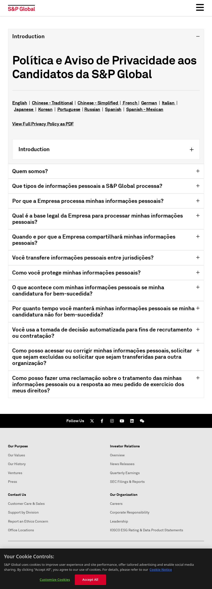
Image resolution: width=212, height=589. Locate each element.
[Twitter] (92, 421)
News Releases (122, 464)
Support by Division (23, 512)
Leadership (119, 521)
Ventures (15, 473)
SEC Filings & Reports (127, 482)
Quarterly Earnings (125, 473)
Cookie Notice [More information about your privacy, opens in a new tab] (160, 569)
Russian (92, 109)
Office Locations (21, 530)
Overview (117, 455)
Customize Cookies (55, 579)
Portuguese (68, 109)
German (149, 103)
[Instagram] (112, 421)
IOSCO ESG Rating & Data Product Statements (146, 530)
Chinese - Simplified (98, 103)
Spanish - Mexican (144, 109)
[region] (106, 569)
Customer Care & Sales (26, 504)
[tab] (106, 96)
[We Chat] (142, 421)
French (129, 103)
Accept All (90, 579)
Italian (168, 103)
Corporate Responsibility (129, 512)
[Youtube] (122, 421)
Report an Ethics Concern (28, 521)
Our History (17, 464)
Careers (116, 504)
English (19, 103)
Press (12, 482)
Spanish (113, 109)
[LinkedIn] (132, 421)
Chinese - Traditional (52, 103)
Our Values (16, 455)
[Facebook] (102, 421)
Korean (45, 109)
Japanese (24, 109)
